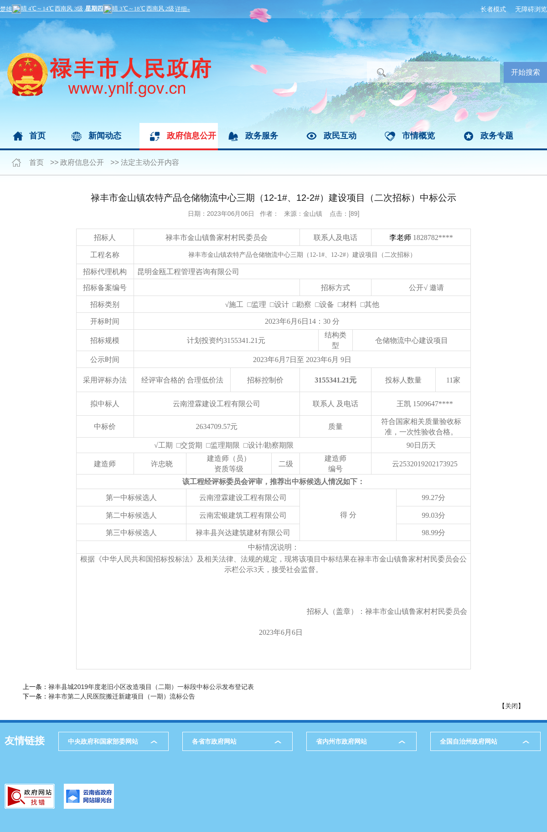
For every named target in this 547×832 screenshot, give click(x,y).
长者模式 (493, 9)
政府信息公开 (191, 135)
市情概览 (418, 135)
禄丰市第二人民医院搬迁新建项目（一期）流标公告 (121, 696)
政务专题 (496, 135)
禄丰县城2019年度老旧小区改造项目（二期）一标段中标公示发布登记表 (151, 686)
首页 (37, 135)
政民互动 (340, 135)
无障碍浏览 (531, 9)
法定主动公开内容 (150, 162)
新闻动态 (104, 135)
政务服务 (261, 135)
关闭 (511, 705)
